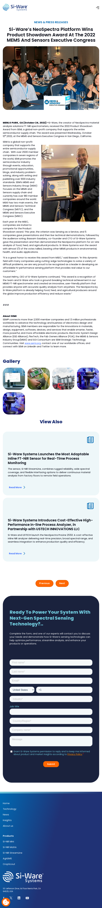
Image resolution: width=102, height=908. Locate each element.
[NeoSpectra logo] (15, 7)
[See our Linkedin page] (19, 898)
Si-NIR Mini (8, 841)
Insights (7, 820)
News (6, 814)
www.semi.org (33, 343)
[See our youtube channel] (27, 898)
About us (8, 825)
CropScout (9, 864)
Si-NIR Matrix (10, 847)
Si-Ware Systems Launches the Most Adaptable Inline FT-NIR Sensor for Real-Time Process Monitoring (48, 458)
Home (6, 803)
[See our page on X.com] (11, 898)
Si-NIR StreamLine (12, 852)
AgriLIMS (7, 858)
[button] (97, 7)
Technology (9, 809)
